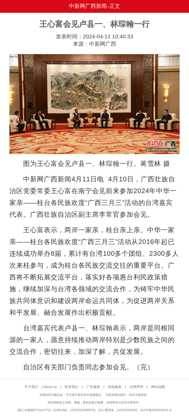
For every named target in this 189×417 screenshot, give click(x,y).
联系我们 (72, 387)
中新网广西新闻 (88, 6)
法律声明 (136, 387)
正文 (114, 6)
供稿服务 (115, 387)
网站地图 (158, 387)
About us (50, 387)
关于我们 (31, 387)
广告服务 (93, 387)
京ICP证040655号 (82, 410)
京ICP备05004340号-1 (156, 410)
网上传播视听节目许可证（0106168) (42, 410)
